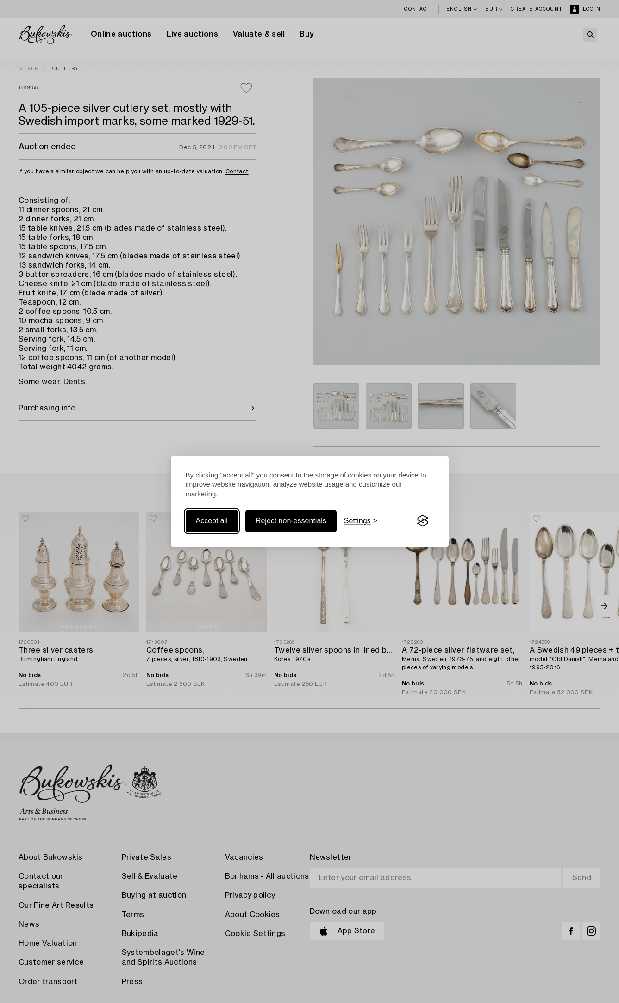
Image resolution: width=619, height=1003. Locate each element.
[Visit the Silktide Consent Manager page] (423, 521)
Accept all (212, 521)
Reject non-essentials (291, 521)
